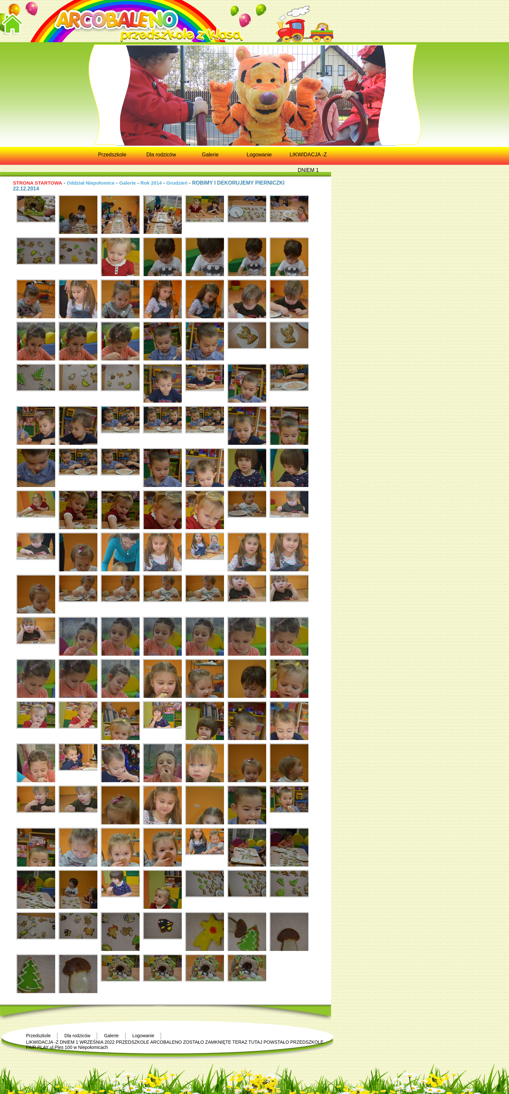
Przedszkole (38, 1035)
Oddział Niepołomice (91, 183)
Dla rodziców (77, 1035)
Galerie (127, 183)
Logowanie (143, 1035)
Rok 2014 (151, 183)
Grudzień (177, 183)
